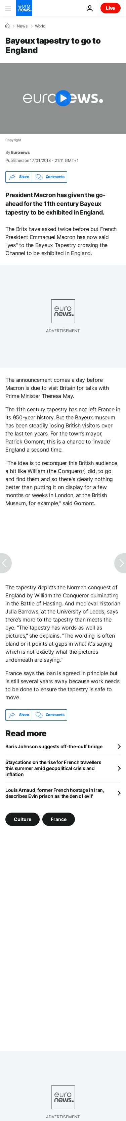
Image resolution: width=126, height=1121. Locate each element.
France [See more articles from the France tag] (59, 819)
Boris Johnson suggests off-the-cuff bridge (53, 746)
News (22, 26)
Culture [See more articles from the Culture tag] (22, 819)
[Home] (7, 25)
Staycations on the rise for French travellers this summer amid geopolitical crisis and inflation (53, 768)
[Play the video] (63, 98)
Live (110, 8)
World (40, 26)
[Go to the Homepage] (24, 8)
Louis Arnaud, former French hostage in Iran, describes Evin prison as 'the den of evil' (54, 793)
